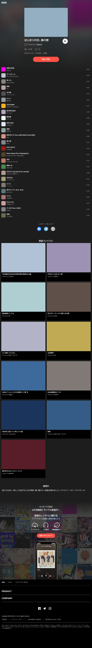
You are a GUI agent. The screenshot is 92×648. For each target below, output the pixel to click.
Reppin (39, 44)
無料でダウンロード (45, 535)
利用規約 (4, 619)
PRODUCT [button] (7, 591)
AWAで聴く (45, 59)
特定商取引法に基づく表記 (53, 619)
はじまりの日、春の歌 (21, 582)
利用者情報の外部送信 (34, 619)
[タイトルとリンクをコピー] (53, 229)
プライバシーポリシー (17, 619)
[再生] (65, 41)
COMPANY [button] (7, 598)
